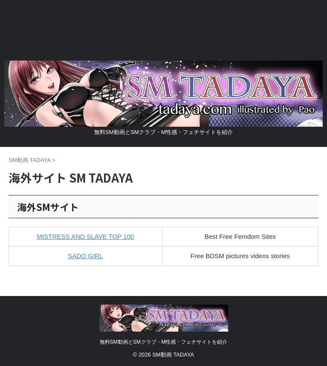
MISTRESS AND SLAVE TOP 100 (85, 236)
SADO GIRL (85, 255)
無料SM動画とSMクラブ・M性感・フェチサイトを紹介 (164, 342)
